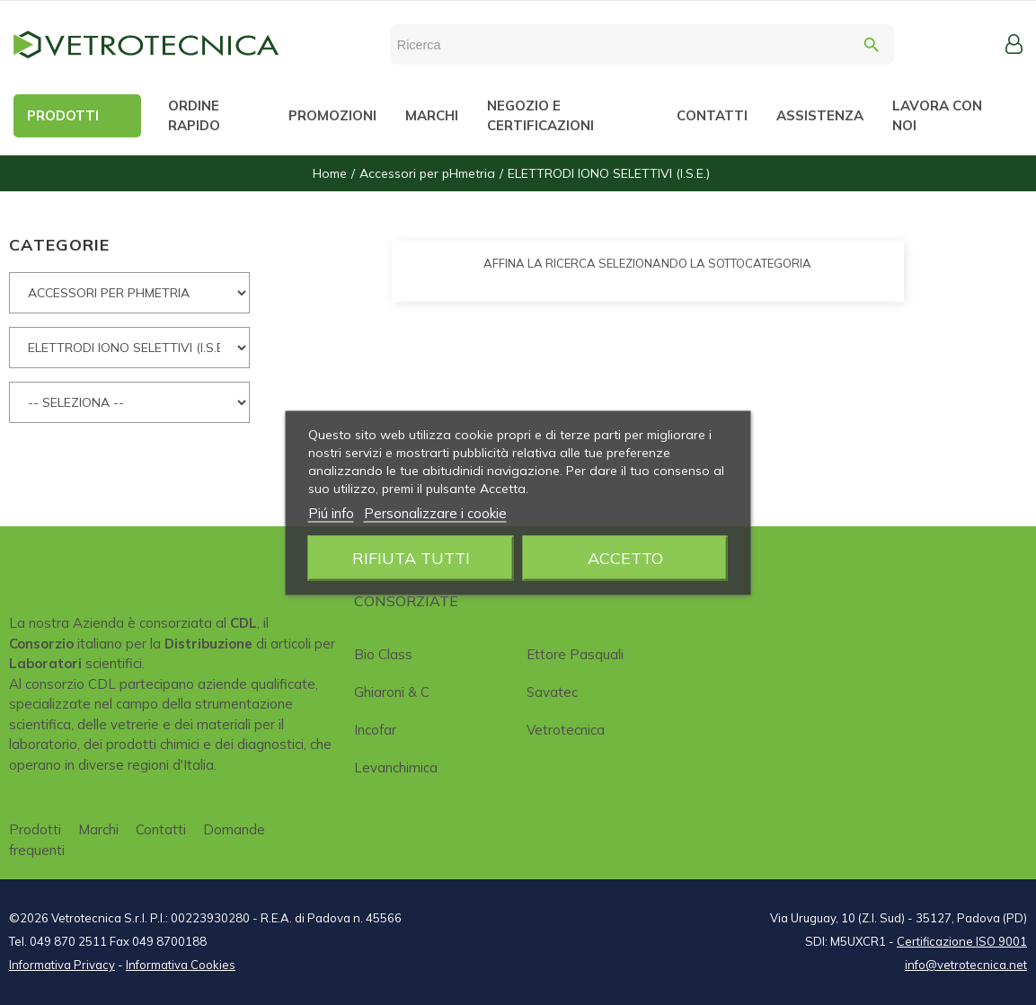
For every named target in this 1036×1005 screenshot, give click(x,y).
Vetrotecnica (566, 729)
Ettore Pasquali (575, 654)
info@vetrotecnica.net (966, 964)
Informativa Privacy (62, 964)
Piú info (331, 512)
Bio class (383, 654)
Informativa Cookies (180, 964)
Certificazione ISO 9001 (962, 941)
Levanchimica (396, 767)
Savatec (552, 692)
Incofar (375, 729)
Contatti (161, 829)
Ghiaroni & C (391, 692)
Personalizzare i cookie (435, 512)
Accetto (625, 557)
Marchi (98, 829)
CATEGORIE (59, 244)
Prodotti (35, 829)
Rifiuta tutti (411, 557)
